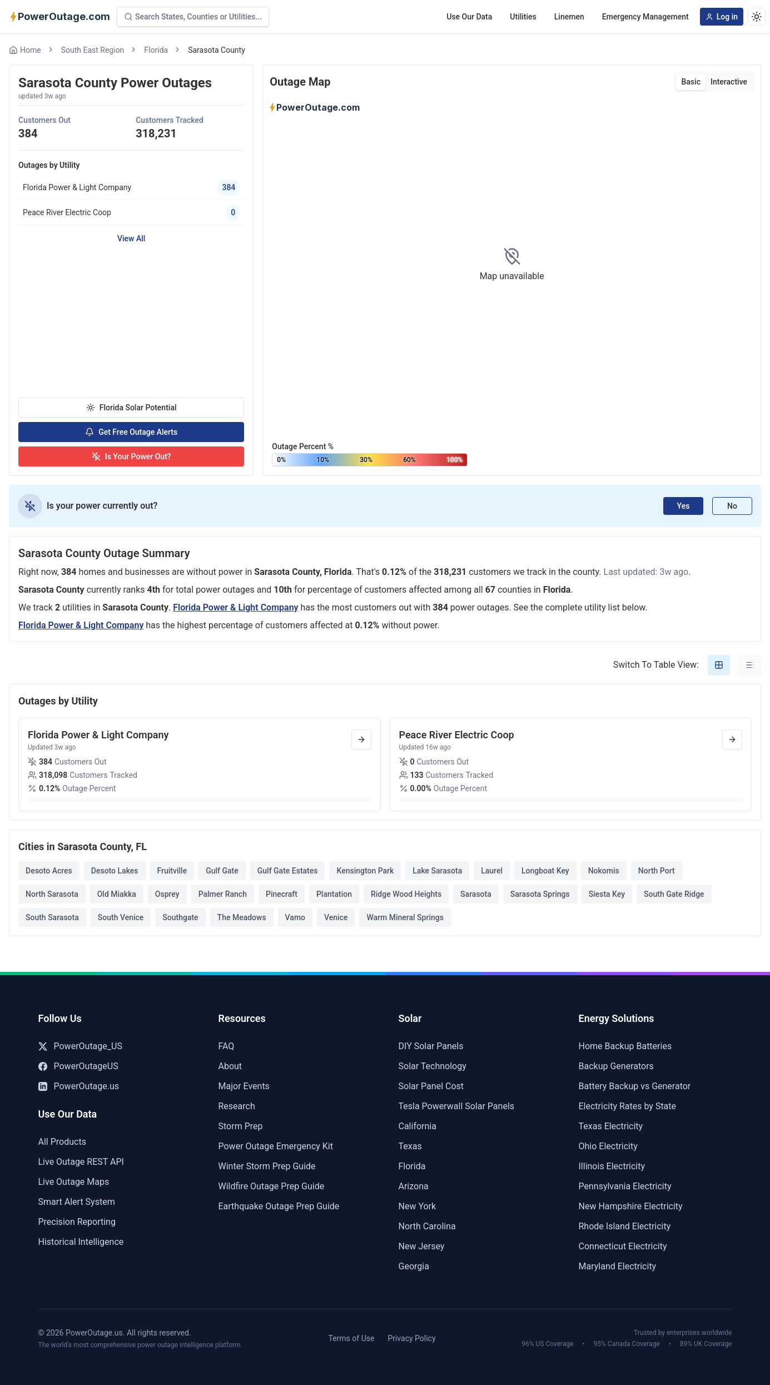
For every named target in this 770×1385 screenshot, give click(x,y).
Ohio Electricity (608, 1146)
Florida (156, 50)
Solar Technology (432, 1066)
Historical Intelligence (81, 1242)
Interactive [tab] (729, 81)
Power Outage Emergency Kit (275, 1146)
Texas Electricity (611, 1126)
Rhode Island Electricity (625, 1226)
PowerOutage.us (79, 1086)
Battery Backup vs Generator (635, 1086)
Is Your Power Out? (131, 456)
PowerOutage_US (80, 1046)
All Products (62, 1141)
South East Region (93, 50)
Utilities (523, 16)
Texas (410, 1146)
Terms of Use (352, 1338)
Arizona (414, 1186)
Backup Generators (616, 1066)
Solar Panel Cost (431, 1086)
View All (131, 238)
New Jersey (422, 1246)
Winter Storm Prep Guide (267, 1166)
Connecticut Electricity (623, 1246)
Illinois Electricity (612, 1166)
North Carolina (427, 1226)
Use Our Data (469, 16)
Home (25, 50)
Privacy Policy (411, 1338)
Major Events (244, 1086)
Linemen (569, 16)
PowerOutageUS (78, 1066)
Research (236, 1106)
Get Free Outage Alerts (131, 432)
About (230, 1066)
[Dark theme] (757, 17)
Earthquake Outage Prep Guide (279, 1206)
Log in (722, 16)
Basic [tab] (690, 81)
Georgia (414, 1266)
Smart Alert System (76, 1202)
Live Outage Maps (74, 1181)
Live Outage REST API (81, 1161)
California (417, 1126)
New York (417, 1206)
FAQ (226, 1046)
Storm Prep (240, 1126)
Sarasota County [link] (216, 50)
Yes (683, 506)
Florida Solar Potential (131, 407)
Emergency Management (645, 16)
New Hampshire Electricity (631, 1206)
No (732, 506)
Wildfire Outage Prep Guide (271, 1186)
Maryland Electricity (618, 1266)
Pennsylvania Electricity (625, 1186)
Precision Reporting (77, 1222)
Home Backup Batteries (625, 1046)
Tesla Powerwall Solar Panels (457, 1106)
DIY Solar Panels (431, 1046)
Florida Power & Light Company (235, 607)
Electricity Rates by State (628, 1106)
